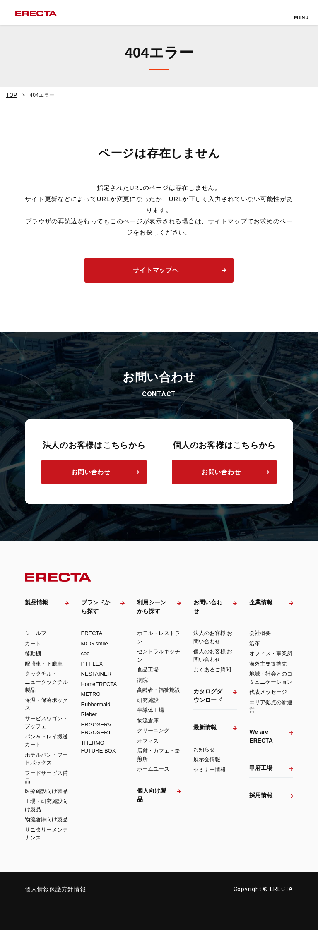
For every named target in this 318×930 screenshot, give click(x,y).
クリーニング (153, 730)
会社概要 (260, 633)
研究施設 (148, 700)
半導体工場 (150, 710)
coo (85, 653)
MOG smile (94, 643)
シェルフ (35, 633)
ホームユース (153, 769)
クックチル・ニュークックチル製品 (46, 682)
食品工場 (148, 669)
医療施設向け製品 (46, 791)
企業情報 (260, 602)
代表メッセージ (268, 692)
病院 (142, 680)
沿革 (254, 643)
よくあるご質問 (212, 669)
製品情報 (36, 602)
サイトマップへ (155, 269)
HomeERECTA (99, 684)
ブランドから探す (95, 606)
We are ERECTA (261, 736)
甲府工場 (260, 768)
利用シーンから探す (151, 606)
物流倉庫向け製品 (46, 819)
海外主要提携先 (268, 664)
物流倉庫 (148, 720)
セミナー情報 (209, 770)
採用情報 (260, 795)
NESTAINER (96, 674)
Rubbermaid (96, 704)
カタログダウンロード (207, 695)
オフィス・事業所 (270, 653)
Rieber (89, 714)
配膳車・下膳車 (44, 664)
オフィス (148, 741)
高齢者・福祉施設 (158, 690)
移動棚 (33, 653)
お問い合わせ (91, 471)
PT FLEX (92, 664)
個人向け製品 (151, 795)
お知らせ (204, 749)
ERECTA (92, 633)
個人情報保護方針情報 (55, 889)
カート (33, 643)
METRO (91, 694)
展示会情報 (206, 759)
